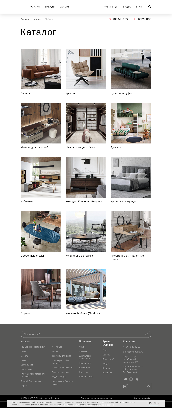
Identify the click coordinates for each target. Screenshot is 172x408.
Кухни (23, 360)
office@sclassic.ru (133, 352)
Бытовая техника (60, 372)
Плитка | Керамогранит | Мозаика (33, 375)
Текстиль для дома (61, 356)
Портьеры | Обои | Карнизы (61, 361)
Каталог (35, 7)
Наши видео (85, 363)
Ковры (55, 351)
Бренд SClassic (107, 343)
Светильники (27, 365)
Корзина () (118, 19)
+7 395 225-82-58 (131, 347)
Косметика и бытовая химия (62, 382)
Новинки (83, 351)
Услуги (105, 364)
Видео (127, 7)
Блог (139, 7)
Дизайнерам (85, 367)
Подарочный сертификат (33, 347)
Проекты (109, 7)
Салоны (64, 7)
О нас (105, 350)
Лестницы (57, 347)
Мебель (24, 356)
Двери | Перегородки (31, 381)
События (83, 372)
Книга (23, 351)
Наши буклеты (86, 377)
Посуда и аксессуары (62, 367)
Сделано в (142, 398)
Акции (82, 347)
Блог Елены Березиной (85, 357)
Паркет (24, 386)
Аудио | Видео (59, 377)
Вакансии (107, 373)
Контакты (129, 341)
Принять (153, 403)
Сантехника (26, 369)
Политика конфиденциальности (96, 398)
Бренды (50, 7)
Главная (25, 19)
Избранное (142, 19)
